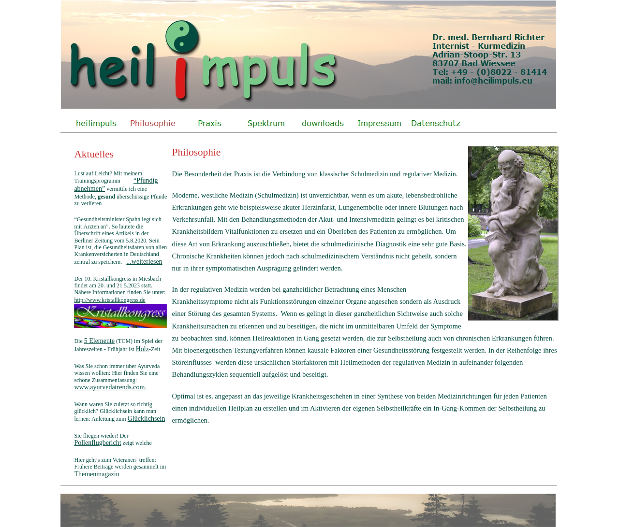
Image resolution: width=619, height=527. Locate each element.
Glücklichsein (146, 418)
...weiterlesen (144, 261)
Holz (142, 349)
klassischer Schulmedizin (354, 174)
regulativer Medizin (429, 174)
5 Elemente (99, 340)
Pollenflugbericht (97, 442)
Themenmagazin (96, 474)
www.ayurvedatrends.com (109, 387)
